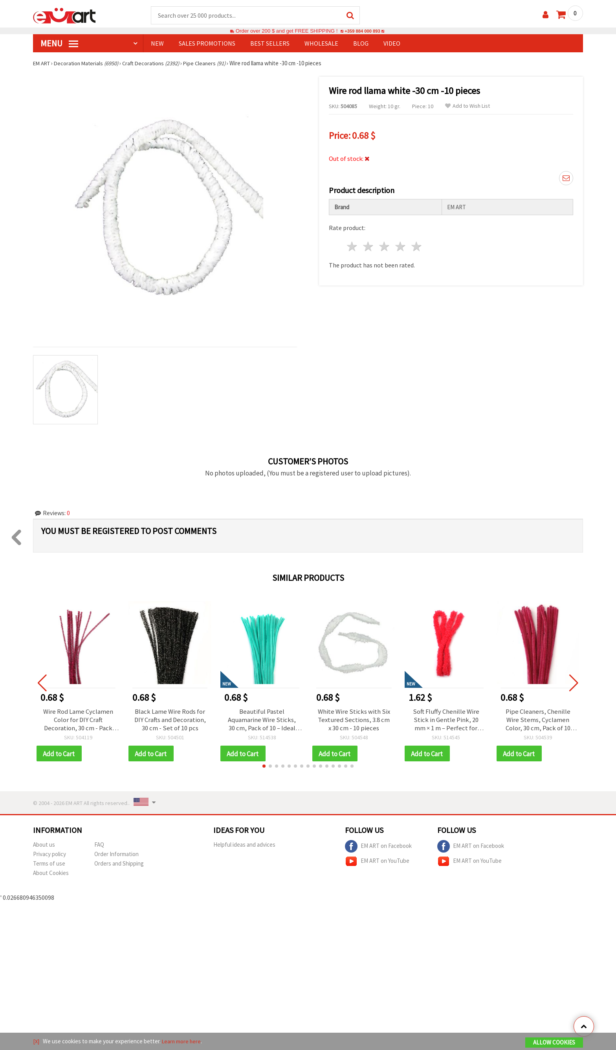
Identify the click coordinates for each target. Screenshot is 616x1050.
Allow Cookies (554, 1042)
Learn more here (182, 1041)
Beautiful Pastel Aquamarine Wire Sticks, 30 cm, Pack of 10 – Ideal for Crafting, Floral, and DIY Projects (261, 721)
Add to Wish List (467, 106)
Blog (360, 44)
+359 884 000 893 (362, 31)
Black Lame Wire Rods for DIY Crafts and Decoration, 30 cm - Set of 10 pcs (170, 721)
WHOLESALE (321, 44)
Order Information (116, 856)
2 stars (369, 244)
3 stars (385, 244)
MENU (59, 43)
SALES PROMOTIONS (207, 44)
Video (391, 44)
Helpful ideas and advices (244, 847)
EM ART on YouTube (377, 863)
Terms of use (49, 865)
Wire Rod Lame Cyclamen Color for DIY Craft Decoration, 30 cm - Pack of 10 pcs (78, 721)
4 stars (400, 244)
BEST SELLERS (270, 44)
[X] (36, 1041)
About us (44, 847)
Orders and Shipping (119, 865)
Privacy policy (49, 856)
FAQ (99, 847)
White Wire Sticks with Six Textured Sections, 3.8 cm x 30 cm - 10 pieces (353, 721)
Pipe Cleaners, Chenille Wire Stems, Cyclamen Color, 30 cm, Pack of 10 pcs (538, 721)
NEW (157, 44)
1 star (353, 244)
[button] (264, 768)
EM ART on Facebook (378, 848)
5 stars (417, 244)
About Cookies (51, 875)
